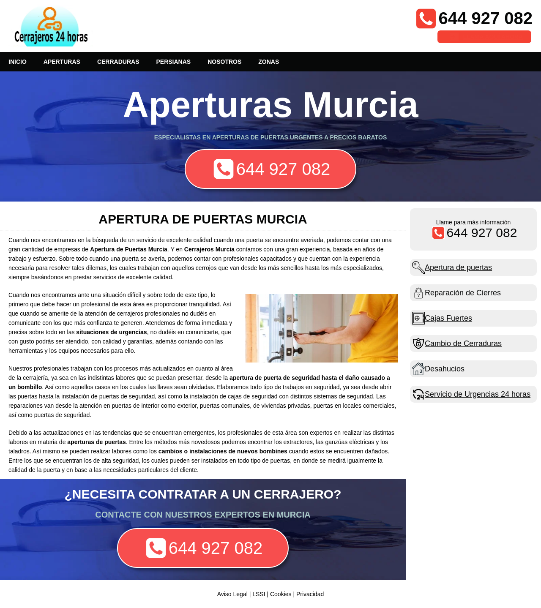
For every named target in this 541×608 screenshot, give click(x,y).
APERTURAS (62, 61)
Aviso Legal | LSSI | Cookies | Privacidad (270, 594)
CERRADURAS (118, 61)
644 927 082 (486, 18)
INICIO (17, 61)
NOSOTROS (224, 61)
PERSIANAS (173, 61)
